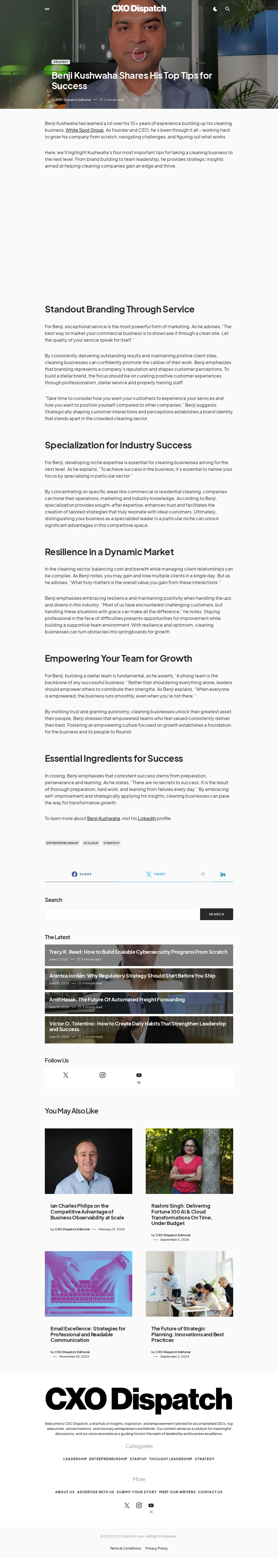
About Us (65, 1492)
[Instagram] (102, 1078)
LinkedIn (147, 818)
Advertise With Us (95, 1492)
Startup (138, 1459)
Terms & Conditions (125, 1548)
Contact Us (210, 1492)
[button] (47, 9)
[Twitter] (66, 1078)
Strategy (60, 62)
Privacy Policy (156, 1548)
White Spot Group (85, 130)
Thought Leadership (171, 1459)
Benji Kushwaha (103, 818)
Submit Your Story (137, 1492)
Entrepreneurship (108, 1459)
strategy (111, 843)
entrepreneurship (62, 843)
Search (53, 899)
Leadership (75, 1459)
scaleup (91, 843)
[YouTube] (139, 1078)
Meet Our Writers (177, 1492)
